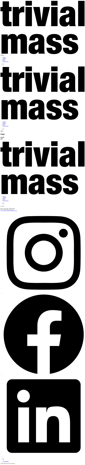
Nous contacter (5, 61)
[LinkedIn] (44, 456)
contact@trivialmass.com (12, 210)
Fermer (2, 55)
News (4, 60)
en (3, 64)
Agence (4, 57)
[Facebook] (44, 374)
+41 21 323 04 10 (3, 210)
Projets (4, 59)
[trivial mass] (42, 54)
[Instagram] (44, 293)
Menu (2, 131)
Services (4, 58)
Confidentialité (5, 461)
